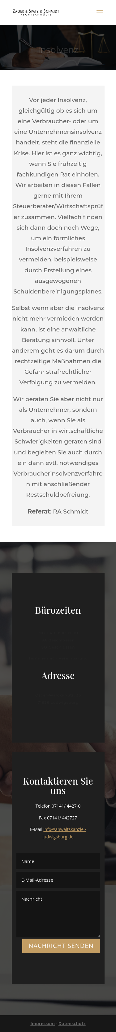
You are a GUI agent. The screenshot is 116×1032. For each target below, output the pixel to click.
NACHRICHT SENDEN (60, 945)
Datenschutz (72, 1023)
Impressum (42, 1023)
